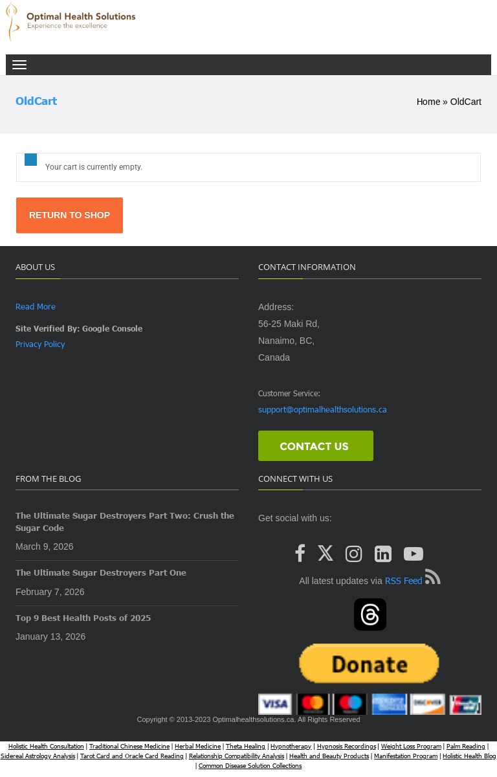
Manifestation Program (405, 756)
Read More (36, 306)
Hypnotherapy (291, 746)
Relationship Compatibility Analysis (236, 756)
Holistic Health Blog (469, 756)
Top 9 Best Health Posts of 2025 (83, 618)
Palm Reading (466, 746)
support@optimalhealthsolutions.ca (322, 409)
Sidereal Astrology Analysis (38, 756)
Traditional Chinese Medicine (129, 746)
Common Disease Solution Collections (250, 765)
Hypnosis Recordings (346, 746)
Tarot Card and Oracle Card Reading (132, 756)
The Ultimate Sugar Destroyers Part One (101, 572)
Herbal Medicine (198, 746)
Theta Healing (245, 746)
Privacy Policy (40, 344)
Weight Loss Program (411, 746)
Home (428, 101)
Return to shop (69, 215)
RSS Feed (403, 580)
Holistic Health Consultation (46, 746)
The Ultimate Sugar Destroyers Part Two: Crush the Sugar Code (125, 521)
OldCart (36, 100)
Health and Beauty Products (329, 756)
